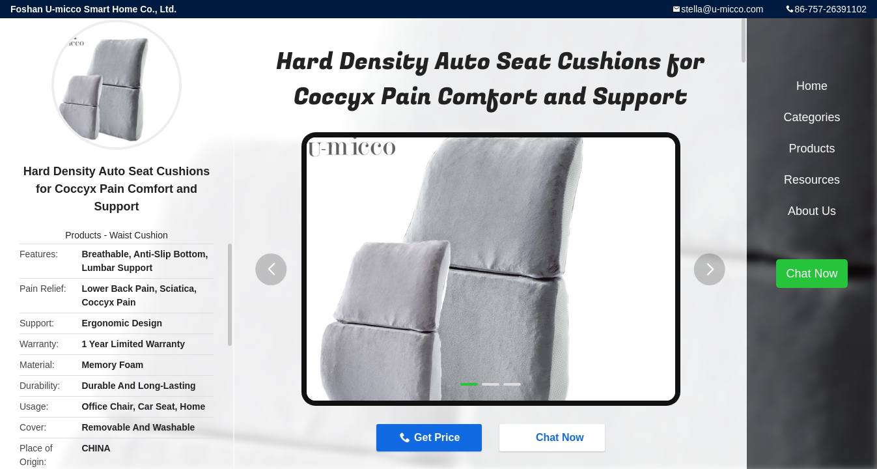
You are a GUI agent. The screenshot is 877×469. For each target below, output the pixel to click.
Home (812, 85)
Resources (812, 179)
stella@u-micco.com (722, 9)
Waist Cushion (138, 235)
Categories (811, 117)
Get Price (437, 437)
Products (83, 235)
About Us (812, 211)
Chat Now (553, 437)
